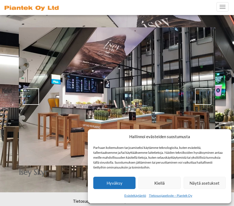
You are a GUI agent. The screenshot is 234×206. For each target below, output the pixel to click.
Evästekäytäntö (135, 195)
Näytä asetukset (205, 183)
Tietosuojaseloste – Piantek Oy (170, 195)
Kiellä (159, 183)
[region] (117, 96)
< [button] (31, 96)
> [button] (203, 96)
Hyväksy (114, 183)
